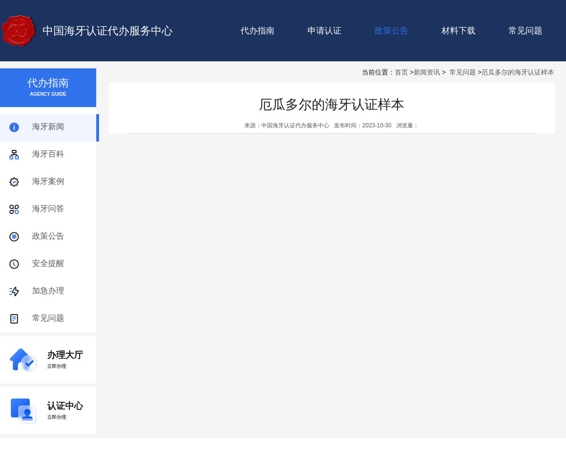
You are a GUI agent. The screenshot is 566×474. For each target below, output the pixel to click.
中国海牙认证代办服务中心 (107, 31)
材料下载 (458, 30)
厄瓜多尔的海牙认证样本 (518, 72)
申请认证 (324, 30)
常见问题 (525, 30)
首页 (401, 72)
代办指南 (258, 30)
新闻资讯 (427, 72)
